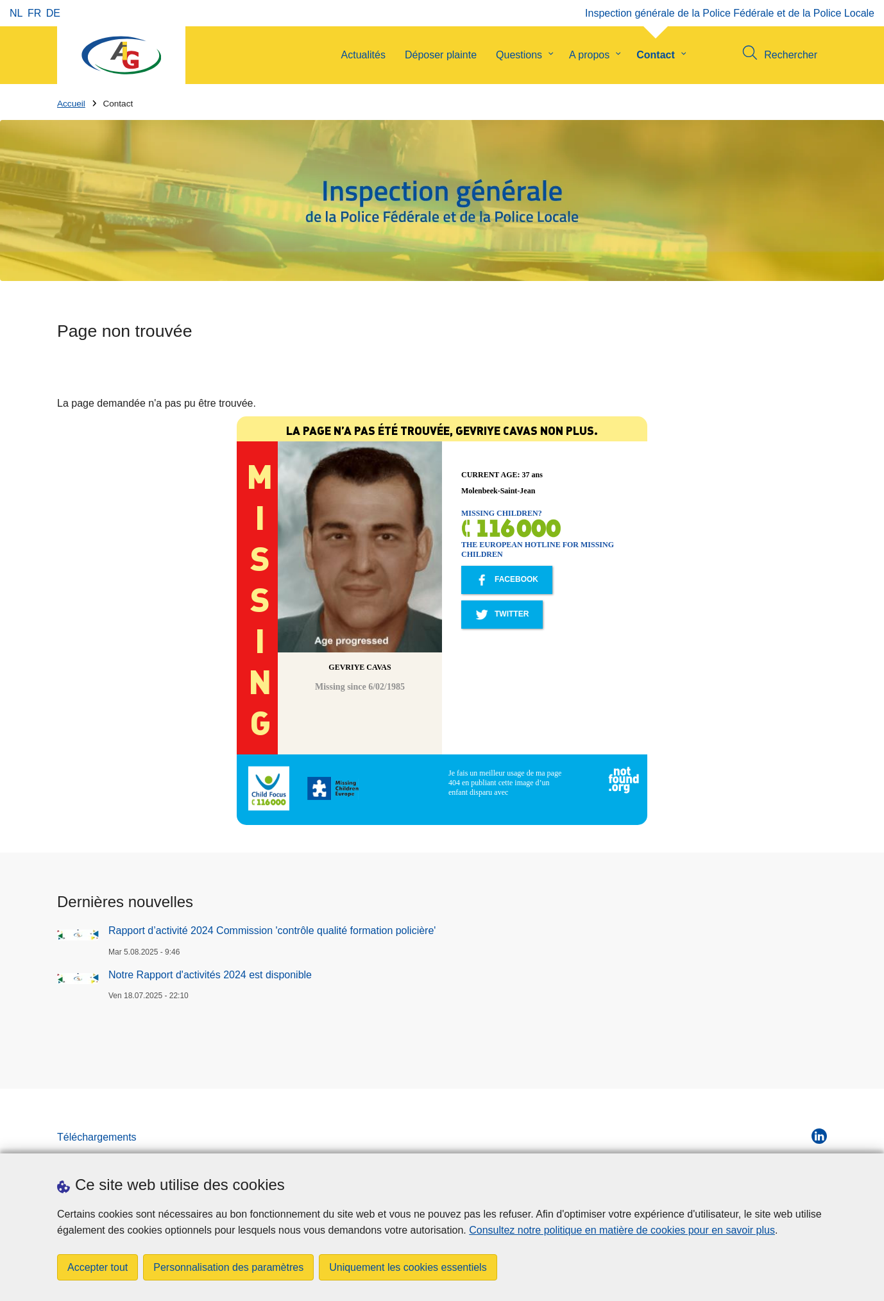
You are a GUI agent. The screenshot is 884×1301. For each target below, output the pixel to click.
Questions (519, 54)
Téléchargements (97, 1137)
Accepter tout (97, 1267)
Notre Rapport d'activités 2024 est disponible (210, 974)
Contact (655, 54)
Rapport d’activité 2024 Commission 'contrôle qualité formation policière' (272, 930)
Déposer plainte (441, 54)
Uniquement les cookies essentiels (407, 1267)
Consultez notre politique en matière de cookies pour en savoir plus (622, 1230)
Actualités (363, 54)
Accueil (71, 103)
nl (16, 13)
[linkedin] (819, 1136)
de (53, 13)
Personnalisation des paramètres (228, 1267)
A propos (589, 54)
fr (34, 13)
